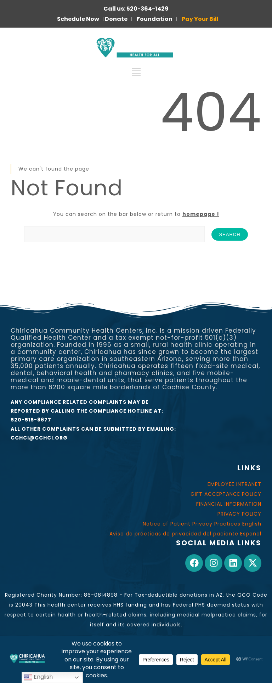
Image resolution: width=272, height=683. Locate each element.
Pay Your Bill (200, 19)
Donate (116, 19)
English (38, 677)
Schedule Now (78, 19)
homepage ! (200, 214)
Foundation (154, 19)
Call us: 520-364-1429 (136, 9)
